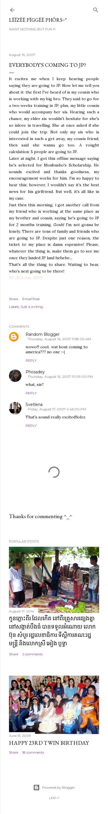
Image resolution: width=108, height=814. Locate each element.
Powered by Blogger (54, 787)
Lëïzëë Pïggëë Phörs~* (38, 20)
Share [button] (13, 299)
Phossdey (35, 371)
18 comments (33, 752)
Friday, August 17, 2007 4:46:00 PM (57, 409)
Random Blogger (43, 334)
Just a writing (32, 307)
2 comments (32, 654)
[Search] (95, 8)
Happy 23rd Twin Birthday (49, 742)
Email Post (31, 299)
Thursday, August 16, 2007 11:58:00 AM (59, 339)
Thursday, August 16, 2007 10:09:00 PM (60, 376)
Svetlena (34, 404)
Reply (31, 360)
